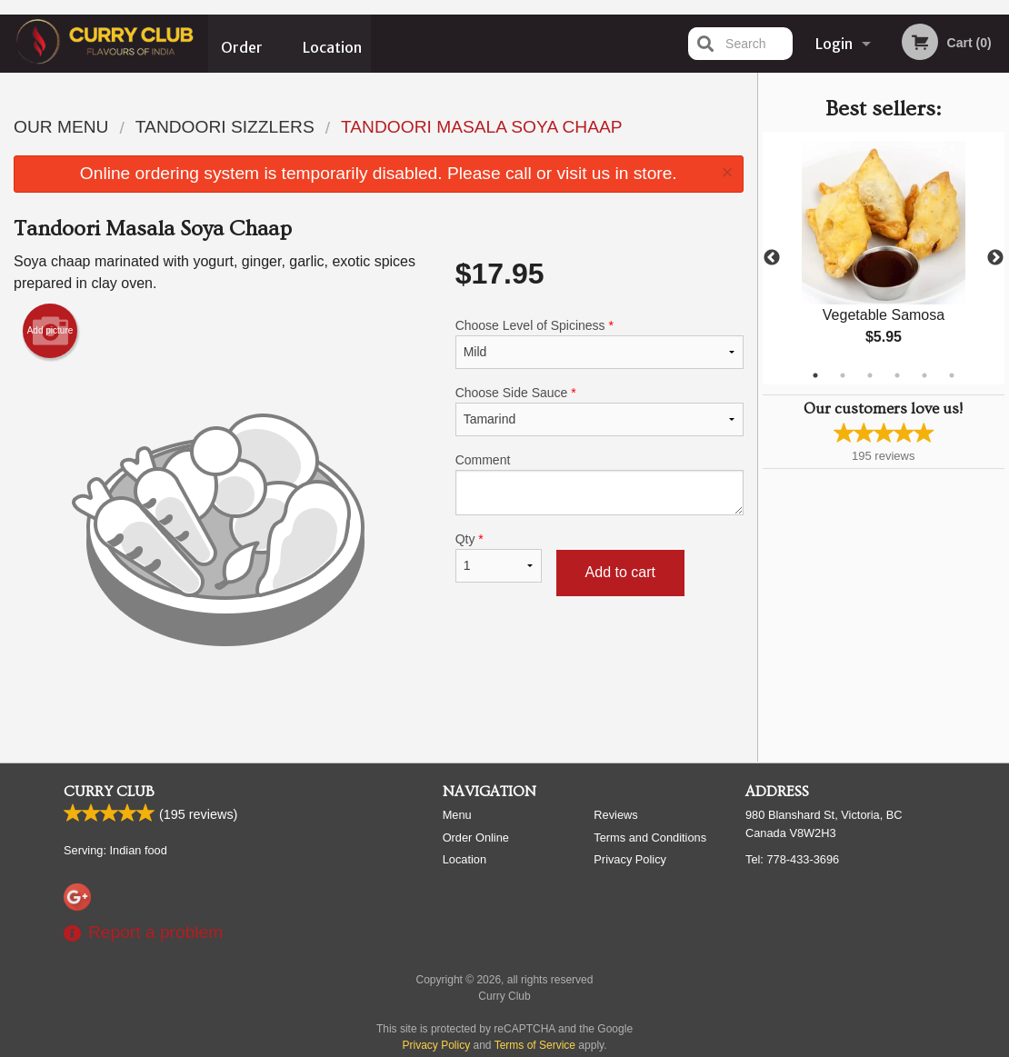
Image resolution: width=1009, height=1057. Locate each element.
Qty (498, 557)
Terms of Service (535, 1045)
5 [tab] (924, 375)
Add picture (50, 331)
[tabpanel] (884, 258)
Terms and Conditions (650, 837)
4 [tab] (897, 375)
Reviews (615, 815)
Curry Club (109, 791)
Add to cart (620, 572)
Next (995, 258)
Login (834, 44)
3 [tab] (870, 375)
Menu (457, 815)
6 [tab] (952, 375)
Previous (772, 258)
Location (332, 44)
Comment (599, 484)
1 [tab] (815, 375)
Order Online (243, 54)
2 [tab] (843, 375)
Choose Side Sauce (599, 410)
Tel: (792, 859)
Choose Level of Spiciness (599, 343)
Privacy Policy (630, 859)
